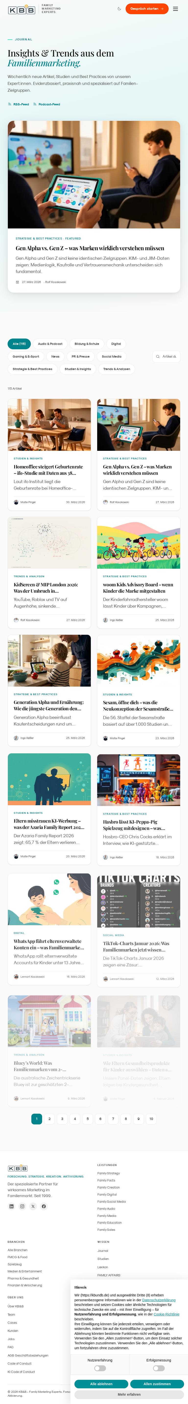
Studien (103, 1259)
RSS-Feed (18, 104)
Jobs (11, 1339)
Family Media (106, 1216)
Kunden (13, 1331)
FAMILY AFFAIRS (108, 1275)
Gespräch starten (147, 9)
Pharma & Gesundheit (23, 1278)
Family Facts (106, 1180)
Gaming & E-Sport (26, 357)
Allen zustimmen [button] (157, 1384)
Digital (116, 344)
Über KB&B (16, 1306)
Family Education (109, 1222)
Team (11, 1314)
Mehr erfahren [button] (129, 1394)
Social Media (111, 357)
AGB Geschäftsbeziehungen (28, 1355)
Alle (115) (19, 344)
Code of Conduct (20, 1363)
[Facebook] (44, 1206)
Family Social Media (111, 1201)
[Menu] (175, 9)
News (55, 357)
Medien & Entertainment (25, 1271)
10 (151, 1121)
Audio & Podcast (50, 344)
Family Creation (108, 1187)
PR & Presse (81, 357)
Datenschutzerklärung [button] (159, 1300)
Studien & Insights (78, 370)
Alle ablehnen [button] (101, 1384)
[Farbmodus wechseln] (119, 8)
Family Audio (106, 1209)
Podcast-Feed (46, 104)
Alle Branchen (17, 1250)
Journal (102, 1251)
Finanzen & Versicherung (25, 1285)
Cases (12, 1323)
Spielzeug (15, 1264)
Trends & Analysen (116, 370)
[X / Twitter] (33, 1206)
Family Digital (107, 1194)
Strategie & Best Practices (32, 370)
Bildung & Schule (87, 344)
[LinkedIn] (11, 1206)
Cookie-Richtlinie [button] (166, 1314)
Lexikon (102, 1267)
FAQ (10, 1347)
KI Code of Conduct (21, 1372)
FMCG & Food (17, 1257)
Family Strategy (108, 1173)
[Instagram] (22, 1206)
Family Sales (106, 1230)
